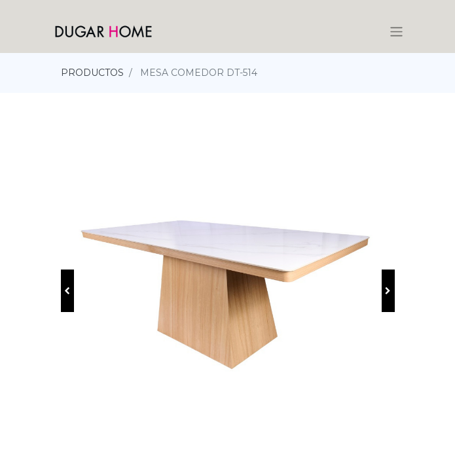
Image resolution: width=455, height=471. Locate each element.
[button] (67, 291)
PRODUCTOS (92, 72)
